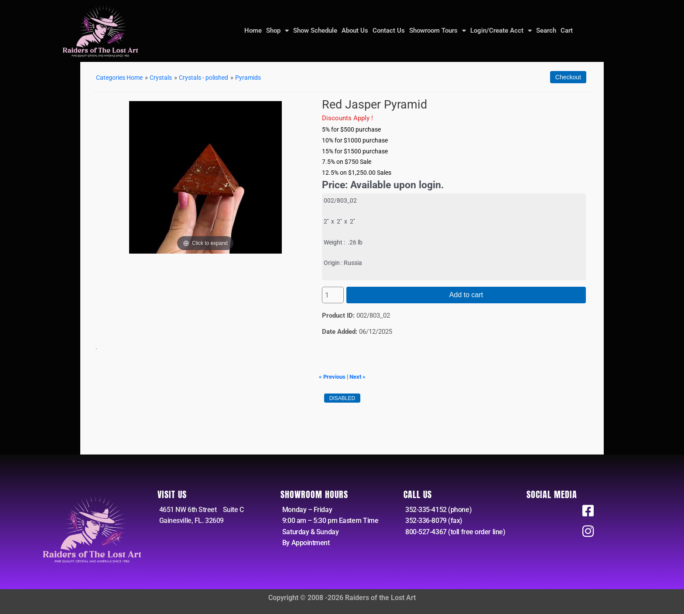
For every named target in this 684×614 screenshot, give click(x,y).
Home (253, 30)
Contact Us (389, 30)
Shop (277, 30)
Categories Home (121, 77)
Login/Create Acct (501, 30)
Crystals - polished (212, 77)
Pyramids (260, 77)
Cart (567, 30)
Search (546, 30)
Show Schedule (315, 30)
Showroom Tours (437, 30)
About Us (355, 30)
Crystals (166, 77)
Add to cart (466, 295)
